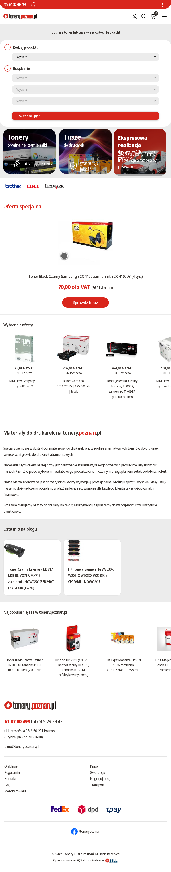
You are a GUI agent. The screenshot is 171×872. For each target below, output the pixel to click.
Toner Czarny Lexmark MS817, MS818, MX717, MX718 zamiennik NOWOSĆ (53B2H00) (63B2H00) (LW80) (31, 578)
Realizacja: (104, 860)
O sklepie (11, 766)
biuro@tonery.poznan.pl (21, 746)
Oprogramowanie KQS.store (71, 860)
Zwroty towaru (15, 791)
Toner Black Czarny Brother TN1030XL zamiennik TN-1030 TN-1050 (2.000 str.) (24, 665)
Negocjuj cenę (100, 778)
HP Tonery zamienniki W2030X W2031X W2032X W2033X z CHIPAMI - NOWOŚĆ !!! (90, 575)
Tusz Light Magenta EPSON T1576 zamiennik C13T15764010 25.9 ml (122, 665)
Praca (94, 766)
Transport (97, 784)
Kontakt (10, 778)
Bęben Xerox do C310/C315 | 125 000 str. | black (73, 386)
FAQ (7, 784)
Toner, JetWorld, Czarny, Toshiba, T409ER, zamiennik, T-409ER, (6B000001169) (122, 388)
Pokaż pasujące (28, 115)
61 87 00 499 (17, 4)
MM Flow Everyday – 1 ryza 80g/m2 (24, 383)
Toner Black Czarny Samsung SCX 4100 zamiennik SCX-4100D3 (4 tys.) (85, 276)
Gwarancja (97, 772)
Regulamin (12, 772)
